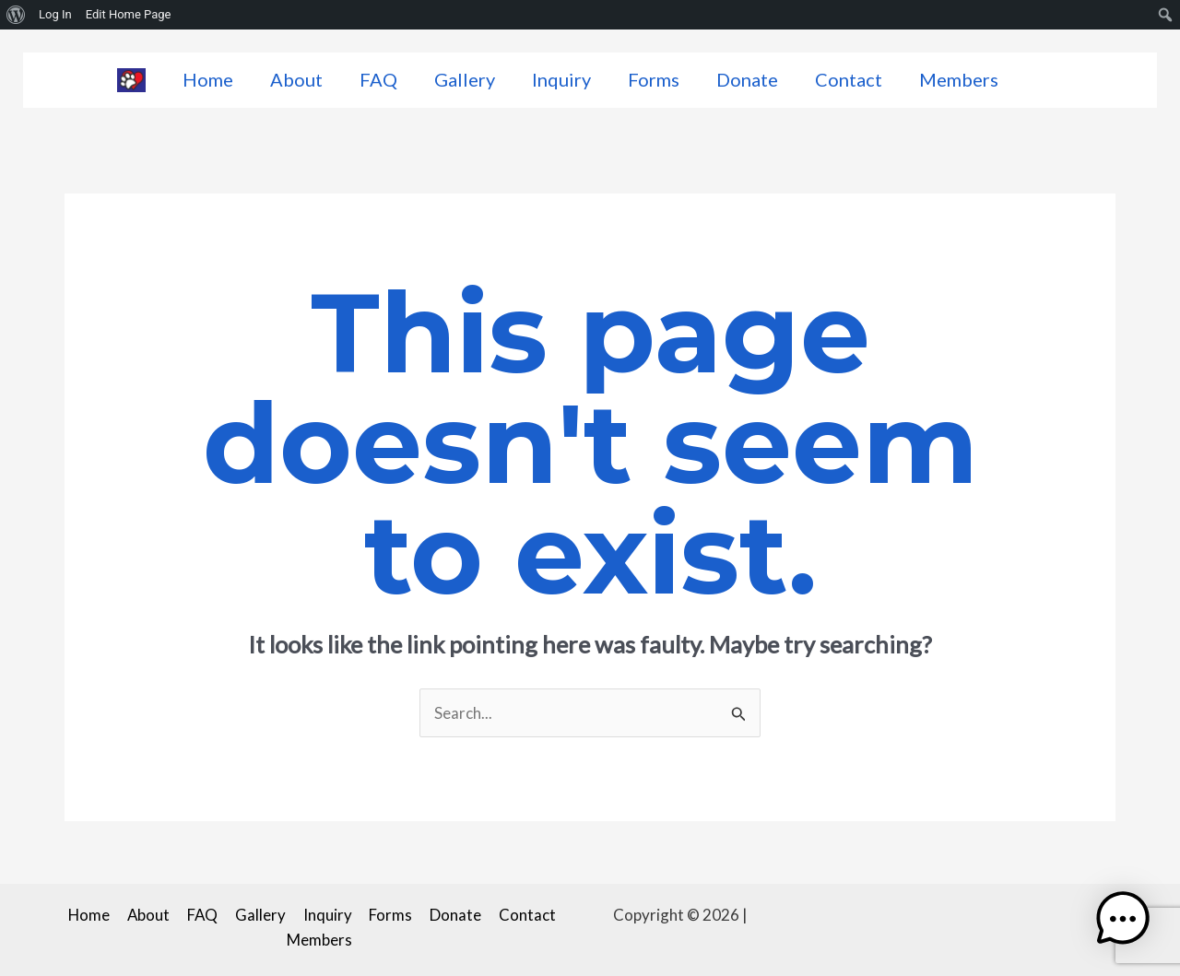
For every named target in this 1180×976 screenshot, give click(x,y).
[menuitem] (16, 14)
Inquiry (561, 79)
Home (208, 79)
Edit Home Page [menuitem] (128, 14)
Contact (848, 79)
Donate (747, 79)
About (296, 79)
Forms (653, 79)
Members (958, 79)
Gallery (464, 79)
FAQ (378, 79)
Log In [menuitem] (55, 14)
